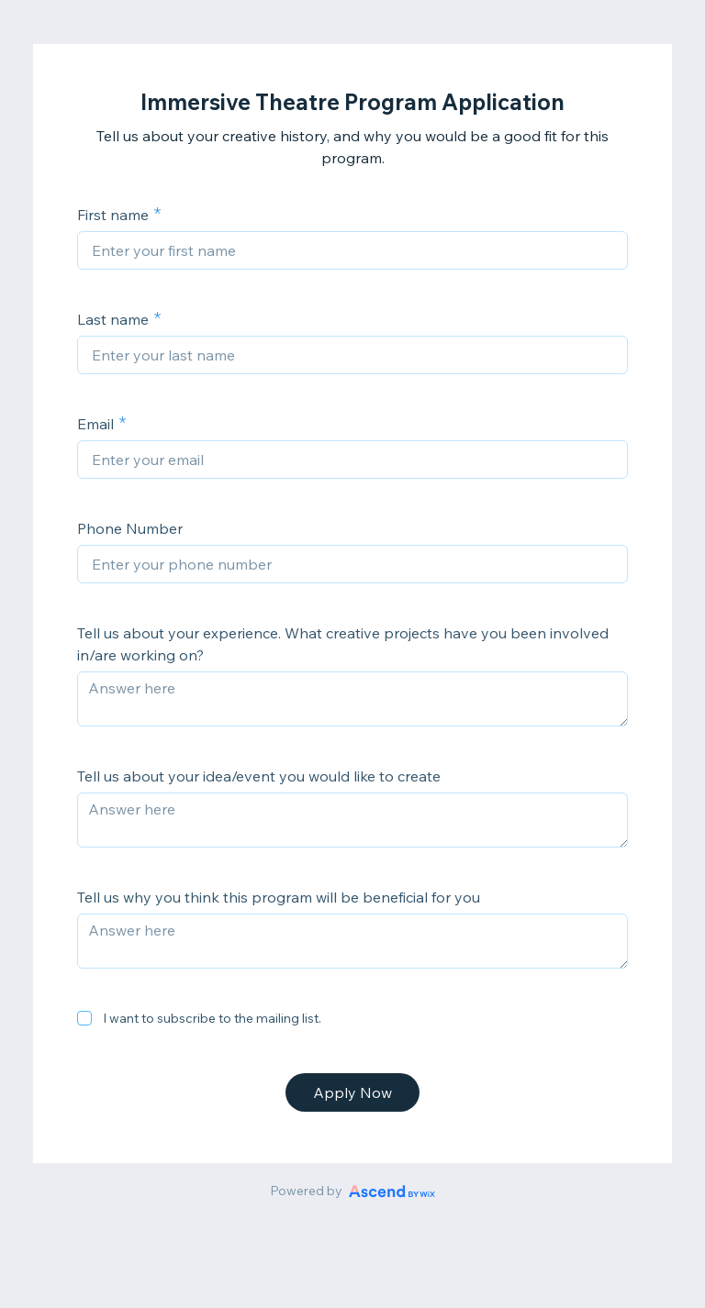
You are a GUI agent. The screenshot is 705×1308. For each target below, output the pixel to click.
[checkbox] (84, 1018)
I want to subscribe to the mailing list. (212, 1018)
